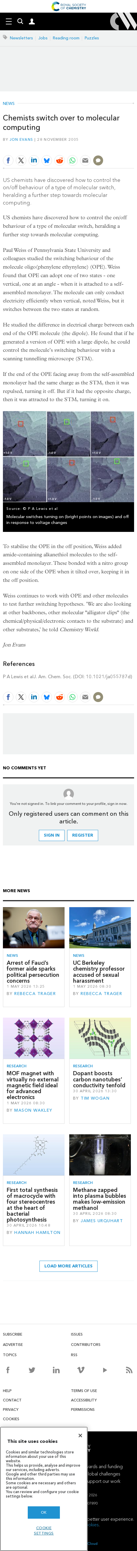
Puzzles (92, 38)
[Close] (80, 1435)
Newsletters (21, 38)
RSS (74, 1355)
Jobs (43, 38)
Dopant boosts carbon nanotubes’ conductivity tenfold (99, 1079)
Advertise (13, 1344)
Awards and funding (102, 1466)
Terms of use (84, 1390)
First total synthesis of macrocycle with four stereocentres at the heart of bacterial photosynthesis (32, 1205)
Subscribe (12, 1334)
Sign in (52, 835)
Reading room (66, 38)
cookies (91, 1524)
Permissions (83, 1409)
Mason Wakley (33, 1110)
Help (7, 1390)
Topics (10, 1355)
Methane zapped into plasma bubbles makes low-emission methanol (99, 1199)
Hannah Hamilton (37, 1232)
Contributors (85, 1344)
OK (44, 1512)
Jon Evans (21, 139)
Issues (77, 1334)
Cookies (11, 1419)
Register (82, 835)
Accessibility (84, 1400)
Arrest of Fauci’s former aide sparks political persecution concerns (33, 971)
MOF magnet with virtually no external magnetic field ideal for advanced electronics (33, 1085)
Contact (12, 1400)
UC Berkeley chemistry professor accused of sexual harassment (99, 971)
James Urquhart (102, 1220)
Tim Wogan (95, 1098)
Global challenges (102, 1474)
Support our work (102, 1481)
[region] (44, 1489)
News (9, 103)
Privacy (10, 1409)
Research (17, 1066)
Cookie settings (44, 1530)
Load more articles (68, 1266)
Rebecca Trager (35, 993)
